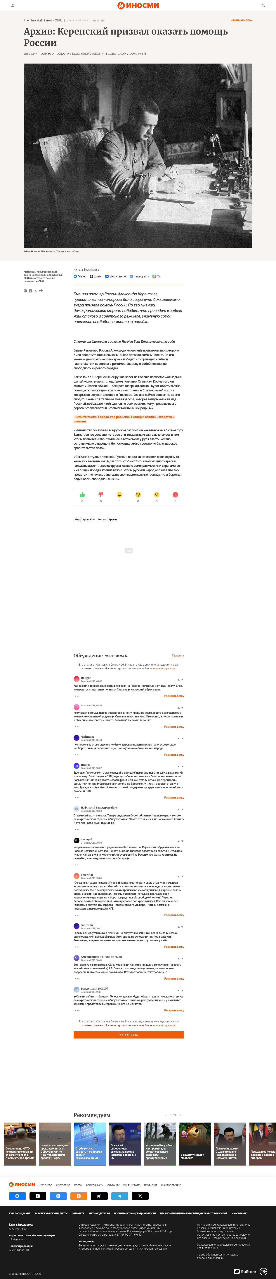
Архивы (113, 519)
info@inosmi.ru (17, 1239)
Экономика (63, 1185)
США (58, 20)
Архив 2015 (89, 519)
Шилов (86, 764)
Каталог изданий (19, 1213)
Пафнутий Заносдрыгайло (99, 807)
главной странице (164, 668)
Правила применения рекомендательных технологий (193, 1213)
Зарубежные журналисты (51, 1213)
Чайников (88, 736)
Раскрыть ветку (174, 696)
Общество (113, 1185)
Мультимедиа (131, 1185)
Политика (45, 1185)
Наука (78, 1185)
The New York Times (38, 20)
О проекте (78, 1213)
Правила (178, 655)
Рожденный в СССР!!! (95, 988)
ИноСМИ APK (239, 1213)
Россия (101, 519)
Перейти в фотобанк (68, 251)
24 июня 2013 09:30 (77, 20)
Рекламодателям (99, 1213)
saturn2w (87, 925)
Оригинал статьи (241, 20)
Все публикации (171, 1185)
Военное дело (94, 1185)
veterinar (87, 874)
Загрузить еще (128, 1035)
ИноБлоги (150, 1185)
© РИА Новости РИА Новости (39, 251)
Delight (86, 678)
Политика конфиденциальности (135, 1213)
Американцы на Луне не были (101, 957)
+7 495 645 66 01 (19, 1250)
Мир (77, 519)
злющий (87, 839)
